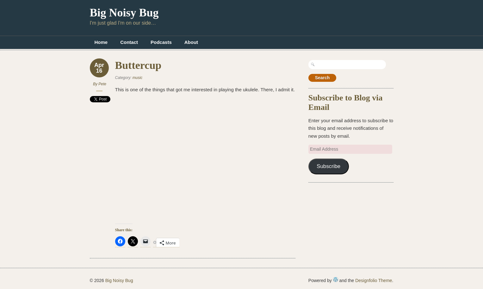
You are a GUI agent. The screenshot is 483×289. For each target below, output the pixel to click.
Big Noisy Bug (124, 12)
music (137, 77)
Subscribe (328, 166)
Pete (102, 84)
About (191, 42)
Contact (129, 42)
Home (101, 42)
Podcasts (161, 42)
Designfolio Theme (373, 280)
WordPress (335, 279)
